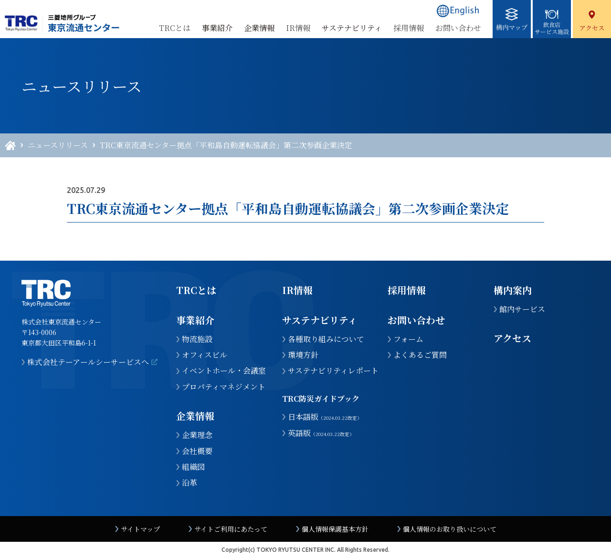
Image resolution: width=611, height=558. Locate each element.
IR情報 (298, 27)
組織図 (193, 467)
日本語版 (325, 417)
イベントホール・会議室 (224, 370)
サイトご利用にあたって (230, 529)
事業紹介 (195, 320)
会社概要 (197, 451)
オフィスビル (204, 355)
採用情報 (408, 27)
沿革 (189, 482)
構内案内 (513, 290)
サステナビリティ (319, 320)
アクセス (512, 338)
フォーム (408, 339)
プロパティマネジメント (223, 387)
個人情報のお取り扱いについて (449, 529)
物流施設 (197, 339)
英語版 (321, 433)
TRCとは (174, 27)
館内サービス (522, 309)
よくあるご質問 (420, 355)
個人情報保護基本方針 (335, 529)
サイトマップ (140, 529)
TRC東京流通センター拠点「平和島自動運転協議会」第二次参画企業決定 (226, 145)
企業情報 (195, 416)
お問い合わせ (458, 27)
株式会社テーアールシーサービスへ (88, 362)
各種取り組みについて (326, 339)
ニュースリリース (58, 145)
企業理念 (197, 435)
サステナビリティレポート (333, 370)
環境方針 (303, 355)
